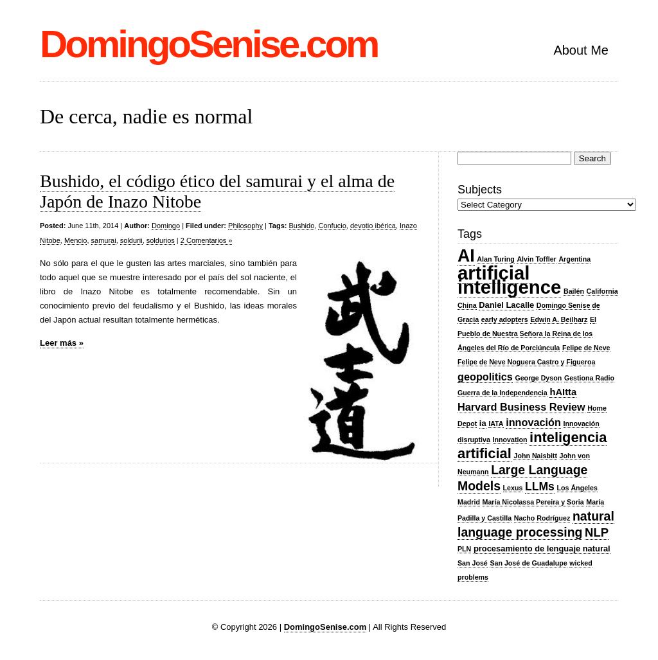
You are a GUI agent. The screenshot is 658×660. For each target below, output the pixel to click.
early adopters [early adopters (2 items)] (504, 319)
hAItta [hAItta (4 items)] (562, 392)
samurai (103, 240)
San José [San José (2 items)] (473, 563)
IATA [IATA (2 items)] (495, 423)
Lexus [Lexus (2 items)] (513, 488)
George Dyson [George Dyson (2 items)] (538, 378)
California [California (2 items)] (602, 291)
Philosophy (245, 225)
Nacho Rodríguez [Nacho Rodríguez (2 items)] (542, 518)
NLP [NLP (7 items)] (597, 532)
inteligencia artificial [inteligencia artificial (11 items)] (532, 445)
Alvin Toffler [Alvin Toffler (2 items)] (536, 259)
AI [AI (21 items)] (466, 255)
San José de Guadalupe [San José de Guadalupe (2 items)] (528, 563)
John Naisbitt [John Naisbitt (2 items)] (535, 455)
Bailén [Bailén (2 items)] (574, 291)
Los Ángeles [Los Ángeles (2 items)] (577, 488)
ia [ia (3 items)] (482, 423)
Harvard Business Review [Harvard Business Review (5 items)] (521, 407)
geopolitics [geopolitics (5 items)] (485, 376)
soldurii (131, 240)
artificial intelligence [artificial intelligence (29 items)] (509, 280)
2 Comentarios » (207, 240)
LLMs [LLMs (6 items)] (540, 486)
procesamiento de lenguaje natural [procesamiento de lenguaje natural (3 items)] (542, 548)
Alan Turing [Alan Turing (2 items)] (495, 259)
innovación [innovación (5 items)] (533, 422)
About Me (581, 50)
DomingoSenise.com (208, 44)
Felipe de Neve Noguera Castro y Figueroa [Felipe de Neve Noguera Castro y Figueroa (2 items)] (526, 362)
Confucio (332, 225)
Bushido (302, 225)
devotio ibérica (373, 225)
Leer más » (62, 343)
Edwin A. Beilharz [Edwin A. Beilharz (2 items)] (558, 319)
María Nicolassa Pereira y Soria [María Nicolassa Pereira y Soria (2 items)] (533, 502)
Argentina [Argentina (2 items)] (574, 259)
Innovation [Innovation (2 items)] (510, 439)
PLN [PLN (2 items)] (464, 549)
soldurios (161, 240)
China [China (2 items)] (467, 305)
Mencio (75, 240)
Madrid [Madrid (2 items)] (469, 502)
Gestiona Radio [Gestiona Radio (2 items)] (589, 378)
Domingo (166, 225)
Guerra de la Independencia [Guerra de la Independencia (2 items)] (502, 393)
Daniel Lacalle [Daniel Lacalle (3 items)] (506, 305)
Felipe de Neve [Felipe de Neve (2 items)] (586, 348)
